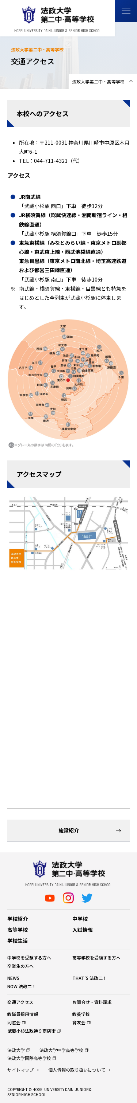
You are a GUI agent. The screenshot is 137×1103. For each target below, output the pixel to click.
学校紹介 (17, 918)
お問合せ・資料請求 (92, 1002)
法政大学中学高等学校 (61, 1050)
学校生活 (17, 940)
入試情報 (82, 929)
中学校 (80, 918)
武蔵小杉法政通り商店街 (31, 1031)
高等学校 (17, 929)
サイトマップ (20, 1070)
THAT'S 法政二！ (89, 978)
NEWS (13, 978)
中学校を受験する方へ (29, 957)
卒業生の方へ (20, 966)
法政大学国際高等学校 (29, 1058)
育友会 (78, 1022)
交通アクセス (20, 1002)
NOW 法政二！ (21, 986)
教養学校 (81, 1014)
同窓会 (13, 1022)
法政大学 (16, 1050)
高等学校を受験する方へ (96, 957)
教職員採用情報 (22, 1014)
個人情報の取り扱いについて (76, 1070)
